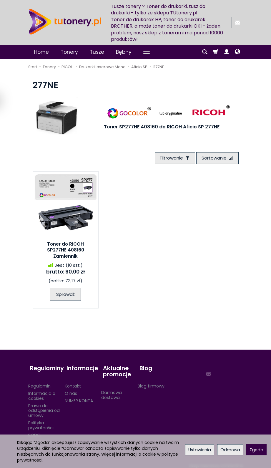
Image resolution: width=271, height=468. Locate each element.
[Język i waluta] (237, 52)
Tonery (69, 52)
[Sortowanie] (216, 158)
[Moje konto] (226, 52)
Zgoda (256, 450)
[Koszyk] (215, 52)
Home (41, 52)
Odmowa (230, 450)
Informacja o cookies (41, 392)
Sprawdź (65, 295)
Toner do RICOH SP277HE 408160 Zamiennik (65, 251)
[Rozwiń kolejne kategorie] (146, 52)
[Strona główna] (65, 21)
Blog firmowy (151, 382)
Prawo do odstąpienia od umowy (44, 407)
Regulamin (39, 382)
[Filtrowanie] (172, 158)
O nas (71, 389)
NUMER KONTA (79, 397)
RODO (34, 431)
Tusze (97, 52)
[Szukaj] (204, 52)
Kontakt (73, 382)
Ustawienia (199, 450)
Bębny (124, 52)
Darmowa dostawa (111, 391)
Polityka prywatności (41, 421)
